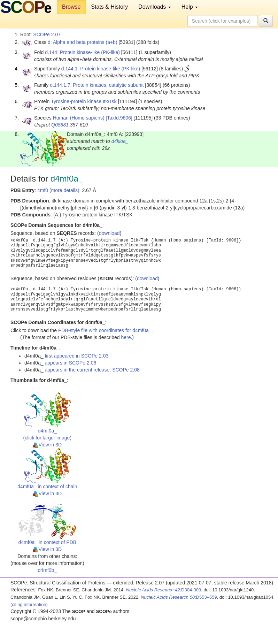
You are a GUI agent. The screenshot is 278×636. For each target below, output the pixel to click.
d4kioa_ (120, 141)
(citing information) (29, 604)
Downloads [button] (154, 7)
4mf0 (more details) (58, 190)
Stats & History (109, 7)
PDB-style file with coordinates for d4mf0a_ (105, 330)
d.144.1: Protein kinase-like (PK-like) (100, 68)
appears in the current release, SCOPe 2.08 (92, 370)
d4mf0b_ (47, 570)
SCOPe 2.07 (47, 34)
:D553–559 (179, 597)
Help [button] (190, 7)
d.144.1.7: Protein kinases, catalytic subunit (97, 85)
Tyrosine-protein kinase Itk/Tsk (83, 101)
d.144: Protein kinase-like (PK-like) (82, 52)
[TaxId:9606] (119, 118)
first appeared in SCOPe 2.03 (76, 356)
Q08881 (60, 125)
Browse (71, 7)
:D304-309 (163, 589)
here (126, 337)
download (109, 233)
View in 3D (47, 444)
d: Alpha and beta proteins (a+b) (82, 42)
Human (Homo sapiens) (79, 118)
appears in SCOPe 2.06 (70, 363)
